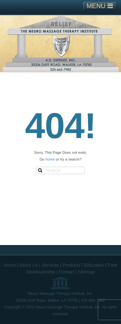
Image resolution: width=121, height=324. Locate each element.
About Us (28, 265)
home (50, 159)
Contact (66, 271)
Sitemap (86, 271)
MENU (99, 5)
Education (94, 265)
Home (10, 265)
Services (50, 265)
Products (71, 265)
